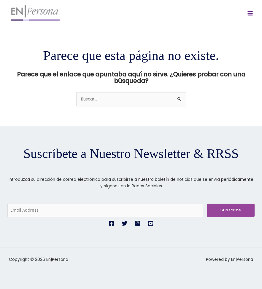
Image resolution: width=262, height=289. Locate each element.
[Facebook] (111, 223)
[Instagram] (137, 223)
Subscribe (230, 210)
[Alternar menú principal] (250, 13)
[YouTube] (150, 223)
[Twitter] (124, 223)
